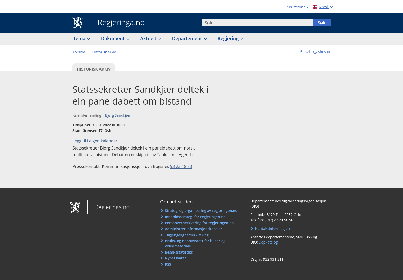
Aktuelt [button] (149, 38)
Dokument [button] (113, 38)
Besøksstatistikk (179, 252)
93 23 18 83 (181, 166)
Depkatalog (268, 242)
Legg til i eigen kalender (94, 141)
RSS (168, 264)
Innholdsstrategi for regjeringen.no (195, 216)
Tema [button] (80, 38)
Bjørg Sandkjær (118, 115)
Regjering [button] (229, 38)
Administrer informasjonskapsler (193, 228)
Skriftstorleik (297, 7)
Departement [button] (187, 38)
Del (307, 51)
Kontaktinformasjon (272, 228)
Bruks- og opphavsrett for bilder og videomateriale (195, 243)
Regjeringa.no (117, 23)
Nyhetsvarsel (176, 258)
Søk (321, 23)
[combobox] (257, 22)
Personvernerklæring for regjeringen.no (199, 222)
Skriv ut (324, 51)
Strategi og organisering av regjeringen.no (201, 210)
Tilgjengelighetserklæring (186, 234)
